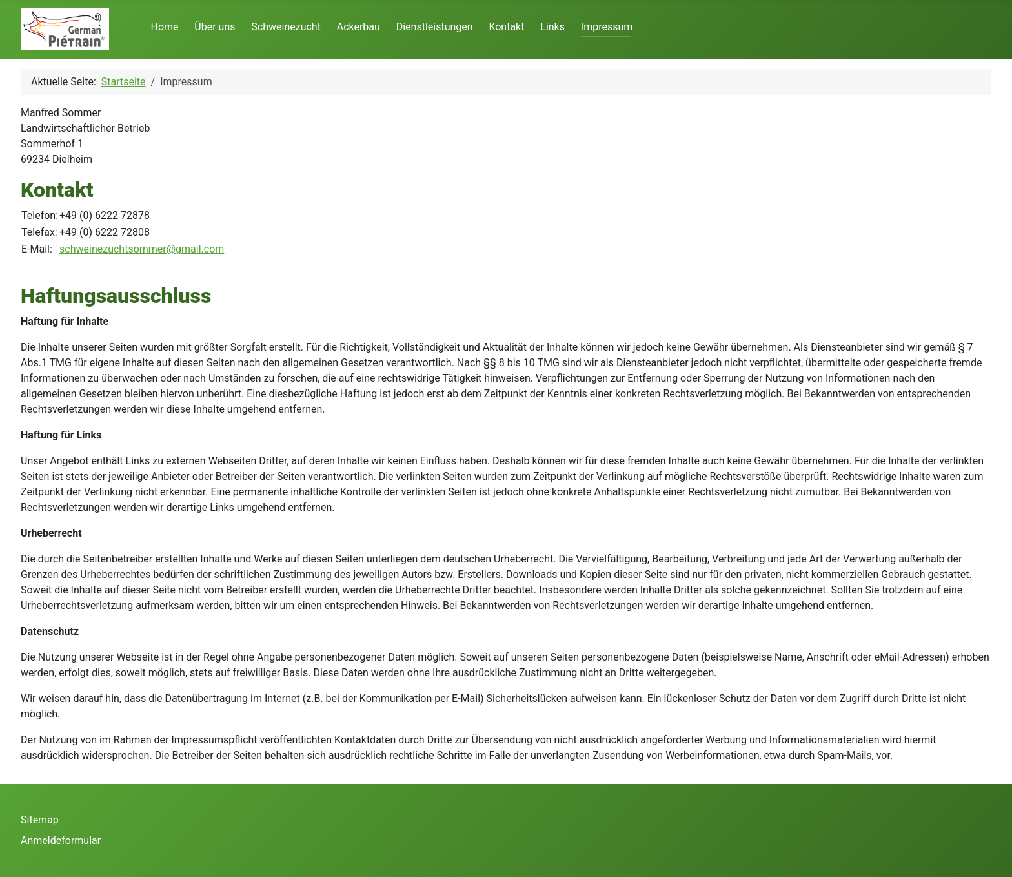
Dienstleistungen (434, 27)
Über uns (214, 27)
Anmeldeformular (61, 840)
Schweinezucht (286, 27)
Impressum (607, 27)
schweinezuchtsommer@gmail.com (141, 249)
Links (552, 27)
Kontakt (506, 27)
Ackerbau (358, 27)
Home (164, 27)
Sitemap (40, 820)
